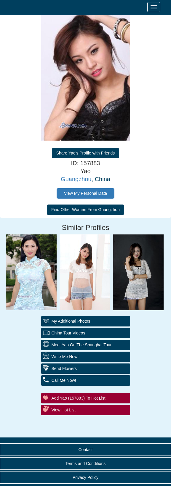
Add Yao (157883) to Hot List (79, 398)
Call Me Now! (64, 380)
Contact (85, 449)
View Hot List (64, 410)
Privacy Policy (85, 477)
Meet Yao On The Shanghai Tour (82, 344)
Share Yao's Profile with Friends (85, 153)
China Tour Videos (68, 333)
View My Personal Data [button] (85, 193)
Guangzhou (76, 179)
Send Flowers (64, 368)
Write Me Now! (65, 356)
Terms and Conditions (85, 463)
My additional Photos (71, 321)
